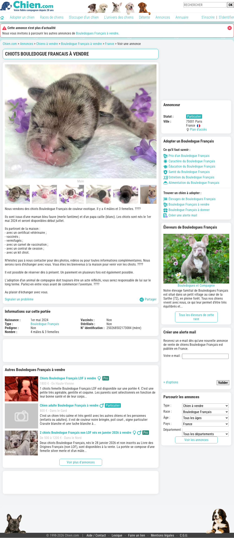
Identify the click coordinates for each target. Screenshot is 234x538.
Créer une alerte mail (180, 215)
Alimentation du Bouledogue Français (191, 183)
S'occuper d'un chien (84, 17)
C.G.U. (184, 535)
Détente (144, 17)
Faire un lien (136, 535)
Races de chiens (52, 17)
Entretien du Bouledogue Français (188, 177)
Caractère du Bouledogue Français (189, 161)
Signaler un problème (19, 299)
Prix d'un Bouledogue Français (186, 156)
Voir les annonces (196, 440)
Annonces (162, 17)
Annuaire (181, 17)
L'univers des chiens (119, 17)
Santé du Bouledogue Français (186, 172)
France (109, 44)
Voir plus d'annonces (81, 462)
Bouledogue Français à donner (186, 210)
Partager (148, 299)
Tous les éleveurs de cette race (196, 317)
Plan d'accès (198, 129)
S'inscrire (208, 17)
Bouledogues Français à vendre (97, 33)
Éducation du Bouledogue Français (189, 166)
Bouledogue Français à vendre (81, 44)
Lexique (117, 535)
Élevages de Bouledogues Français (189, 199)
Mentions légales (162, 535)
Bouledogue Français (45, 324)
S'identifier (226, 17)
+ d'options (170, 382)
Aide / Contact (96, 535)
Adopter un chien (22, 17)
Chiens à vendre (47, 44)
